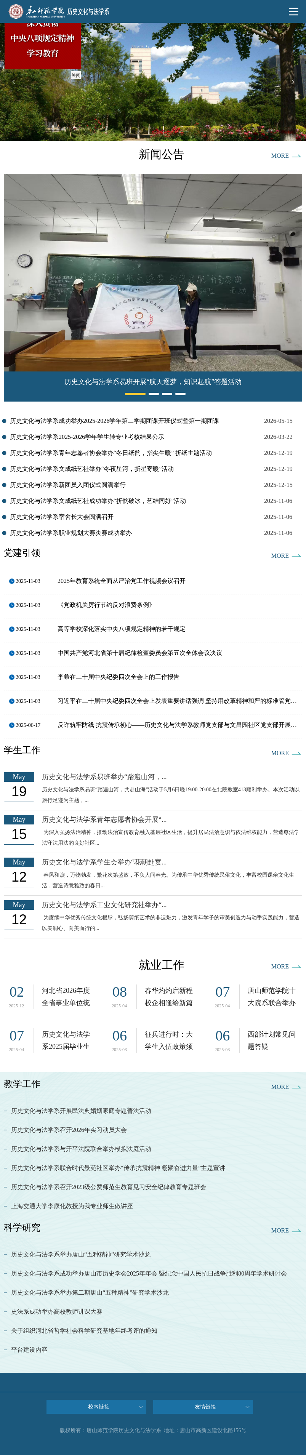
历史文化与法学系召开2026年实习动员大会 (69, 1130)
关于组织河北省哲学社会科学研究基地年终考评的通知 (84, 1330)
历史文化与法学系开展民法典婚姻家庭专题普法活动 (81, 1111)
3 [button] (164, 394)
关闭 (74, 74)
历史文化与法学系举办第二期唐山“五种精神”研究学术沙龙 (90, 1292)
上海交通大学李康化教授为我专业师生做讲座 (72, 1206)
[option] (153, 82)
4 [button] (177, 394)
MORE (280, 155)
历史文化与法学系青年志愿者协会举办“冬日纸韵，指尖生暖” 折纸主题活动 (111, 453)
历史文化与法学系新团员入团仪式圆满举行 (68, 485)
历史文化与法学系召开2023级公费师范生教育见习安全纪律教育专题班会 (108, 1187)
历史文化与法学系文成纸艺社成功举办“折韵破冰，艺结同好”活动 (98, 501)
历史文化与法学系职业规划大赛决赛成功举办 (71, 533)
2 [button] (150, 394)
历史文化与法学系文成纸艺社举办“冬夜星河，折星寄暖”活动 (92, 469)
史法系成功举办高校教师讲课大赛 (57, 1311)
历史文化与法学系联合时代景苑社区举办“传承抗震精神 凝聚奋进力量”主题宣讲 (118, 1168)
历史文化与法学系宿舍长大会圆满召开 (62, 517)
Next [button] (292, 82)
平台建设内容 (29, 1349)
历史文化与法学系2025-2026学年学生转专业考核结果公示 (87, 437)
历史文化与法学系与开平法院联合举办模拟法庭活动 (81, 1149)
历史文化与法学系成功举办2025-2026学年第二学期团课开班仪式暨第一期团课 (114, 421)
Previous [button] (13, 82)
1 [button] (127, 394)
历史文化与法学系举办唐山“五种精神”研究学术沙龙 (81, 1254)
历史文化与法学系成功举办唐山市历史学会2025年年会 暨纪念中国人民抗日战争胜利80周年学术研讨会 (149, 1273)
